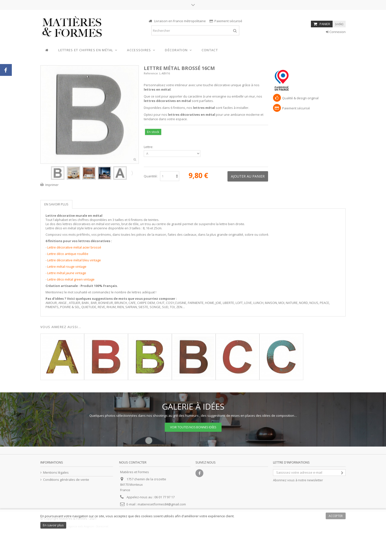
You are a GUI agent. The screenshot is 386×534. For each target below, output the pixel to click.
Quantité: (151, 176)
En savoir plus (56, 204)
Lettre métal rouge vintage (66, 266)
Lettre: (149, 147)
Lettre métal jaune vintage (66, 273)
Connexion (336, 32)
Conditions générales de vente (66, 480)
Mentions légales (56, 472)
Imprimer (52, 185)
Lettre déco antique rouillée (67, 253)
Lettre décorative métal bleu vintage (74, 260)
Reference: (151, 73)
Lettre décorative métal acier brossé (74, 247)
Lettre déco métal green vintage (71, 279)
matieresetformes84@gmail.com (162, 504)
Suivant (131, 172)
